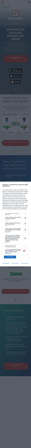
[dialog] (15, 224)
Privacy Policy (24, 263)
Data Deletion (6, 263)
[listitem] (15, 214)
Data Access (15, 263)
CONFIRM (10, 257)
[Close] (27, 184)
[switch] (24, 218)
